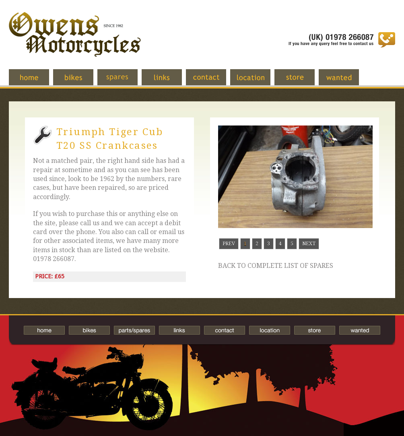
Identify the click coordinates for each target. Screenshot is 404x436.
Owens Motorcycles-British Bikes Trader (75, 42)
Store (300, 81)
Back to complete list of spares (275, 266)
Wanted (345, 81)
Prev (229, 244)
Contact (212, 81)
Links (168, 81)
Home (35, 81)
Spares (123, 81)
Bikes (89, 330)
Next (308, 244)
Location (256, 81)
